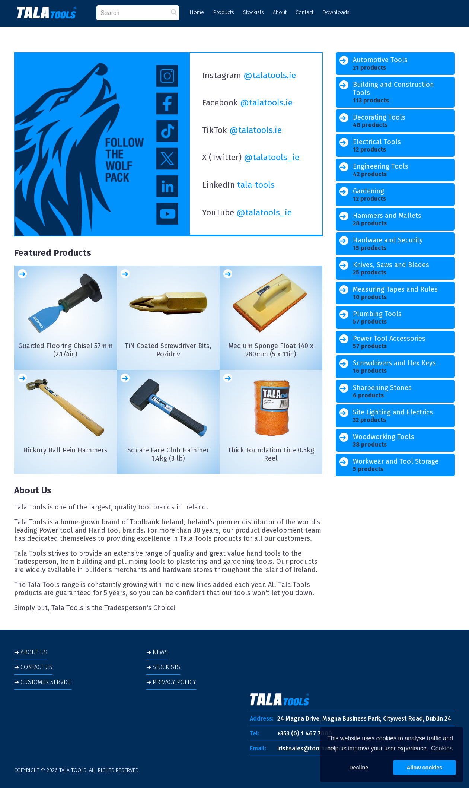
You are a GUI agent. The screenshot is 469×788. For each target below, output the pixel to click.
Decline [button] (358, 767)
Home (196, 12)
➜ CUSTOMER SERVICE (43, 682)
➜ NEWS (157, 652)
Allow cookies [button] (424, 767)
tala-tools (256, 185)
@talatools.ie (269, 75)
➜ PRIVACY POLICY (171, 682)
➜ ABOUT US (30, 652)
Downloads (336, 12)
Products (223, 12)
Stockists (253, 12)
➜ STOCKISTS (163, 667)
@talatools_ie (271, 157)
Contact (304, 12)
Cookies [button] (442, 748)
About (280, 12)
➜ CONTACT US (33, 667)
